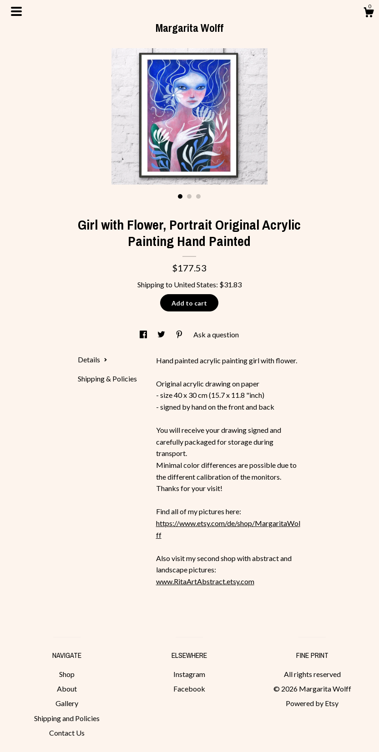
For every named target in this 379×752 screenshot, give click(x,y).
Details (92, 359)
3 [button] (198, 196)
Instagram (189, 674)
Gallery (67, 703)
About (67, 688)
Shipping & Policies (107, 378)
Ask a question (216, 334)
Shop (67, 674)
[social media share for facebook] (144, 334)
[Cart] (369, 13)
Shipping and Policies (67, 718)
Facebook (189, 688)
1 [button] (180, 196)
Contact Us (67, 732)
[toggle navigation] (16, 11)
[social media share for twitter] (162, 334)
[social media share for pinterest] (180, 334)
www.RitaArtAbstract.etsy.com (205, 581)
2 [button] (189, 196)
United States (195, 284)
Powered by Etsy (312, 703)
